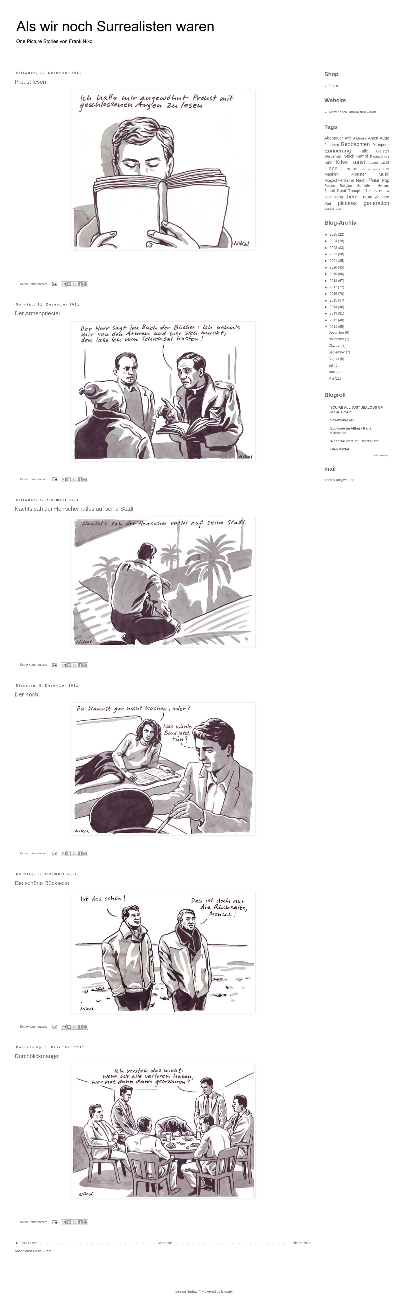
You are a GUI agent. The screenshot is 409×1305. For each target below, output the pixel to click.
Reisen (329, 186)
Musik (384, 174)
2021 (334, 261)
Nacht (361, 180)
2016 (334, 294)
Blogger (227, 1291)
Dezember (336, 333)
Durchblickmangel (37, 1056)
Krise (342, 162)
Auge (384, 138)
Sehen (383, 185)
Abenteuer (333, 138)
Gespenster (333, 156)
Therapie (355, 191)
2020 (334, 267)
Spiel (341, 190)
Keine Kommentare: (34, 284)
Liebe (331, 168)
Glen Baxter (339, 449)
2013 (334, 313)
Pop (385, 180)
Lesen (373, 163)
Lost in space (370, 169)
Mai (331, 379)
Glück (349, 156)
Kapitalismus (379, 156)
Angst (373, 138)
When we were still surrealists (354, 441)
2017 (334, 287)
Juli (331, 366)
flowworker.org (342, 420)
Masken (331, 174)
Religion (346, 186)
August (334, 359)
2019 (334, 274)
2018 (334, 281)
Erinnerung (337, 151)
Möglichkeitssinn (339, 180)
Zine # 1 (335, 86)
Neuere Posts (26, 1243)
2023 (334, 248)
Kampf (362, 156)
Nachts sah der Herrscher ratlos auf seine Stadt (74, 509)
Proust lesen (30, 82)
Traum (366, 197)
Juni (331, 372)
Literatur (348, 169)
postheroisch (334, 209)
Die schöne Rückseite (42, 883)
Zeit (327, 203)
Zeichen (382, 197)
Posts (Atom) (42, 1251)
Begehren (331, 145)
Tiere (352, 197)
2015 (334, 300)
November (336, 339)
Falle (363, 151)
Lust (386, 169)
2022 (334, 254)
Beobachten (355, 144)
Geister (382, 151)
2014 (334, 307)
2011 (334, 327)
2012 (334, 320)
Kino (328, 162)
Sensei (329, 191)
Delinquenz (380, 145)
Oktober (334, 346)
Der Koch (26, 694)
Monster (358, 174)
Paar (374, 180)
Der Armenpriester (37, 313)
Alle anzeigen (381, 455)
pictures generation (363, 203)
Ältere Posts (302, 1243)
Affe (348, 138)
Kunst (358, 162)
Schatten (365, 185)
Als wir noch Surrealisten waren (352, 112)
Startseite (165, 1243)
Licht (385, 162)
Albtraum (360, 138)
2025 (334, 234)
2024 (334, 241)
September (337, 352)
